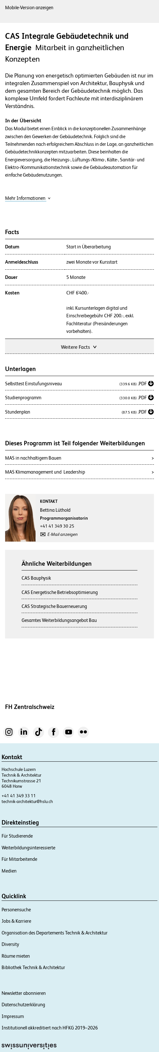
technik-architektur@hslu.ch (27, 801)
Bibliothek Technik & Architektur (33, 967)
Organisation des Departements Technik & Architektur (55, 932)
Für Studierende (17, 836)
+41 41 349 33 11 (19, 795)
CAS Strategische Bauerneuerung (54, 606)
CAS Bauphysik (36, 578)
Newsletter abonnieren (24, 993)
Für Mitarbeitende (19, 859)
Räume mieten (16, 956)
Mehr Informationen (28, 198)
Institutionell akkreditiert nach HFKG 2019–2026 (50, 1027)
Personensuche (16, 909)
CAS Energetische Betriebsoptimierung (60, 592)
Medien (9, 870)
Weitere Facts (79, 346)
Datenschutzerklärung (23, 1004)
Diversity (10, 944)
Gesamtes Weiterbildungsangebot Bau (59, 620)
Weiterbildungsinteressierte (28, 847)
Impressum (13, 1016)
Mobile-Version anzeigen (29, 7)
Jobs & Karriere (16, 921)
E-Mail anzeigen (63, 534)
